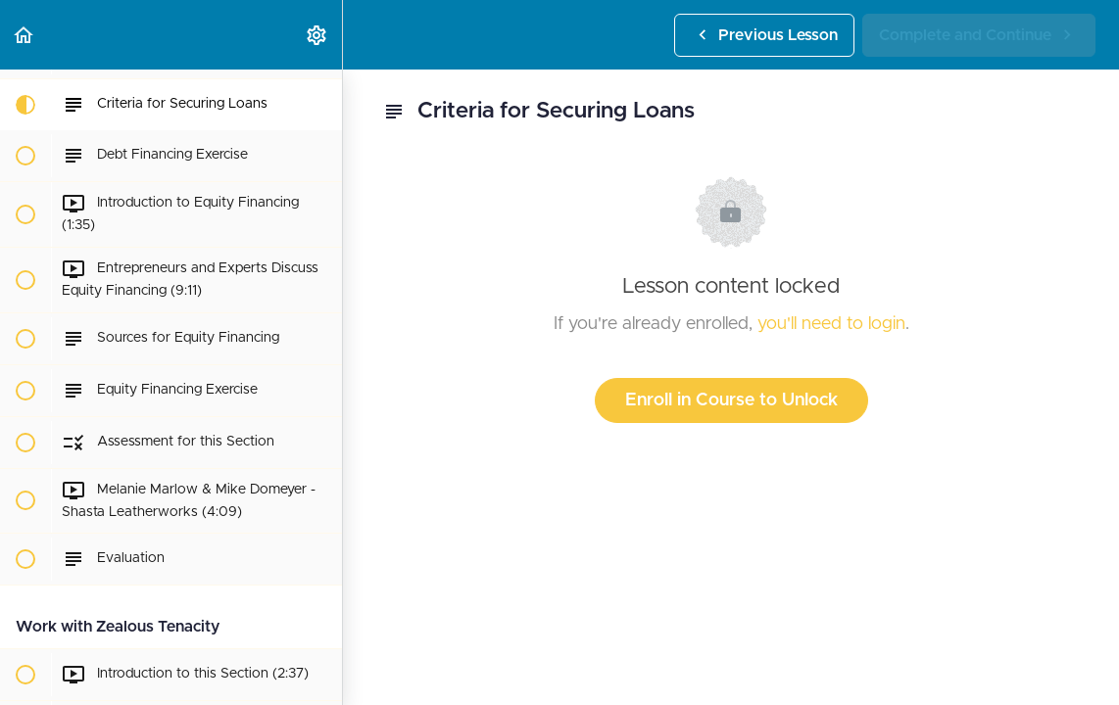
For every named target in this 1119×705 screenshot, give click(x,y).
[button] (24, 35)
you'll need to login (831, 324)
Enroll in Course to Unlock (731, 400)
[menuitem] (317, 35)
